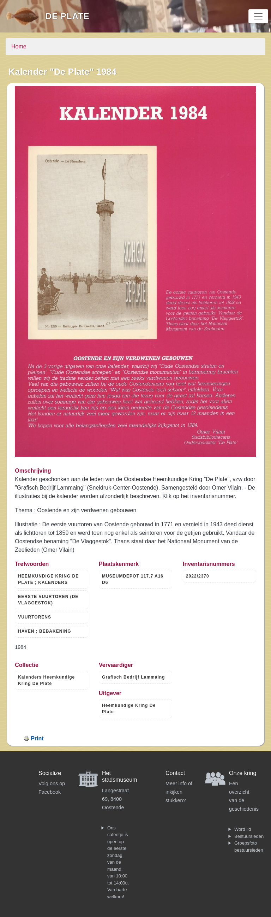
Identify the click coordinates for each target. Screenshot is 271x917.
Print (37, 738)
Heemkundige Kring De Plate (129, 708)
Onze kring (242, 773)
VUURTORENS (34, 617)
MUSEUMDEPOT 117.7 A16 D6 (132, 579)
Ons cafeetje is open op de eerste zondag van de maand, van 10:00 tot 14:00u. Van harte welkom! (118, 862)
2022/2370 (197, 576)
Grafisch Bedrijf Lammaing (133, 677)
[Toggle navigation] (258, 16)
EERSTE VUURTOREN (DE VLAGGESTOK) (48, 599)
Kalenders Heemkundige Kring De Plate (46, 680)
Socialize (49, 773)
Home (18, 46)
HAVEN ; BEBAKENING (44, 631)
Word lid (242, 829)
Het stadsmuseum (119, 776)
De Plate (68, 16)
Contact (175, 773)
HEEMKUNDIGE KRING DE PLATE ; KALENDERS (48, 579)
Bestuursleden (249, 836)
